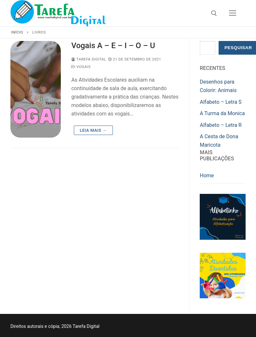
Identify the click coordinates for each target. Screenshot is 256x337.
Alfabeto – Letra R (221, 125)
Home (207, 175)
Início (17, 32)
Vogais (80, 66)
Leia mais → (93, 130)
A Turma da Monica (222, 113)
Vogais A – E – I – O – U (113, 45)
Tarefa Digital (88, 59)
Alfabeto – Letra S (220, 102)
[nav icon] (232, 13)
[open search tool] (214, 13)
